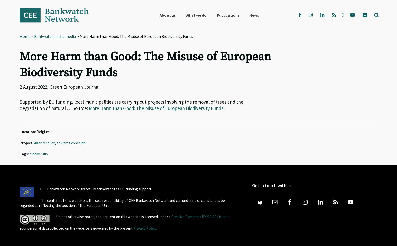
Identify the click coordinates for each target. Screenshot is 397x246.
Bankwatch (58, 15)
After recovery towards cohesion (60, 143)
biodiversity (39, 154)
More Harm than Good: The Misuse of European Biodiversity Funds (156, 108)
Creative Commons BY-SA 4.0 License (200, 216)
